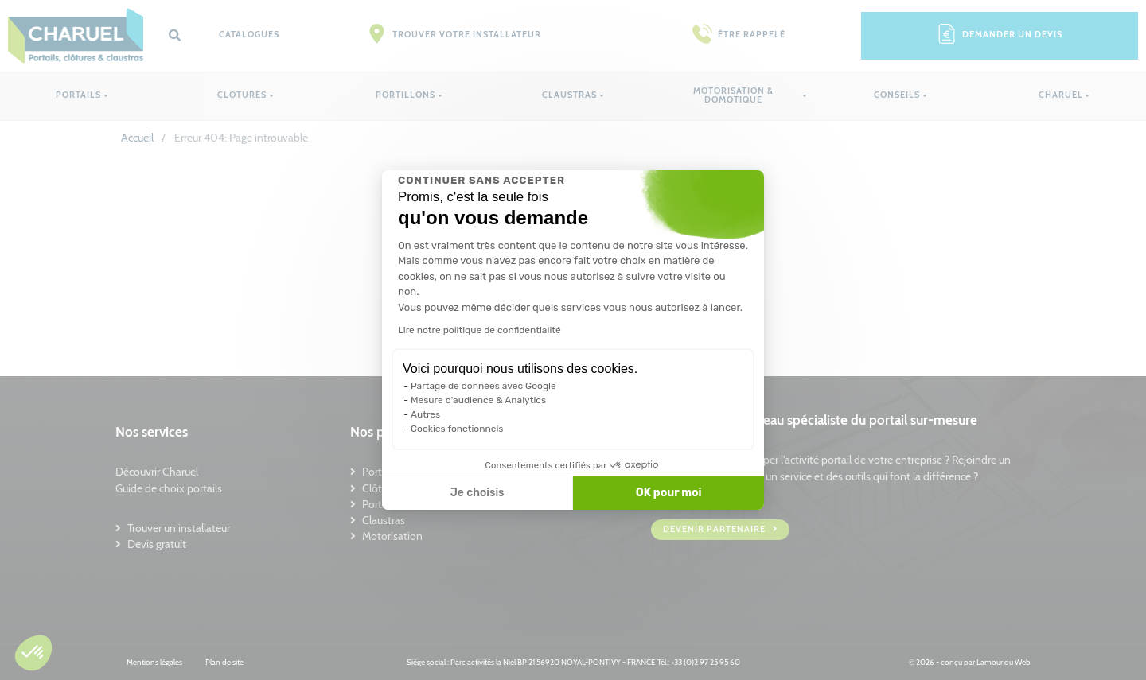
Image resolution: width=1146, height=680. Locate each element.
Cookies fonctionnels (457, 428)
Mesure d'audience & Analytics (478, 400)
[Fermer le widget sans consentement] (481, 180)
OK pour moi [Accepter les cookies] (669, 492)
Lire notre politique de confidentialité (479, 330)
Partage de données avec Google (483, 385)
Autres (425, 414)
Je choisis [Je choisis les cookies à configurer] (477, 492)
